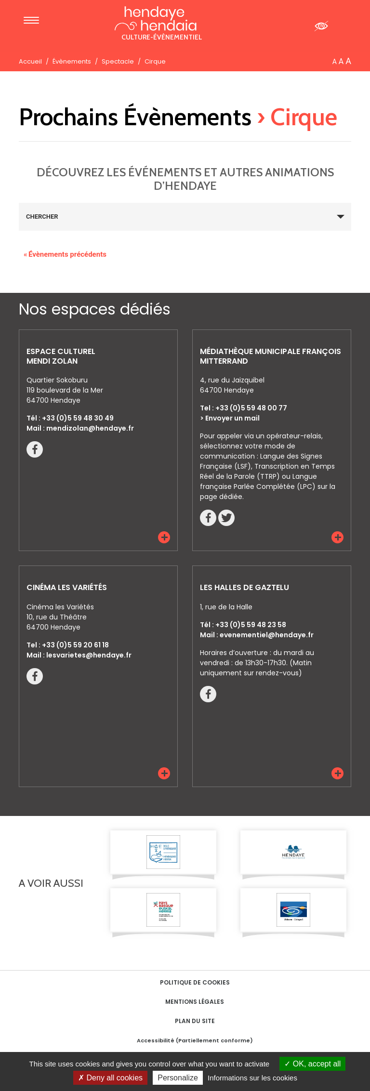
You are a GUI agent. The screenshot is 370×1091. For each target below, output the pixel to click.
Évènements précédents (65, 254)
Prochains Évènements (135, 116)
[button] (164, 537)
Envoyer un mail (232, 418)
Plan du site (195, 1021)
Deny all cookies (110, 1078)
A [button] (334, 62)
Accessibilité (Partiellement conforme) (195, 1040)
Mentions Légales (194, 1002)
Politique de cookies (195, 982)
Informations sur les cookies (252, 1078)
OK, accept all (312, 1064)
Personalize (178, 1078)
